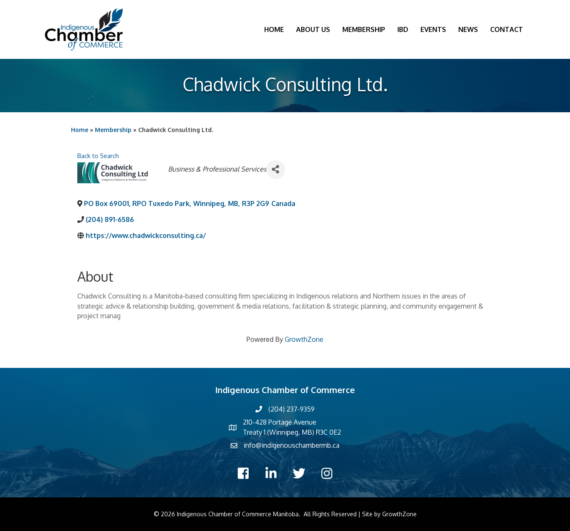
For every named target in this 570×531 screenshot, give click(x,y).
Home (274, 29)
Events (433, 29)
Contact (506, 29)
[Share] (275, 169)
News (468, 29)
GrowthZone (304, 339)
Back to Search (98, 155)
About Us (313, 29)
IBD (402, 29)
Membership (363, 29)
